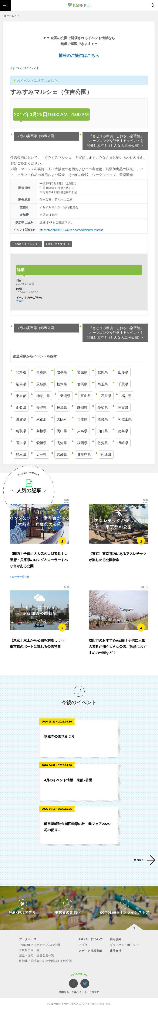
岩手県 (62, 372)
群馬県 (82, 384)
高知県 (62, 443)
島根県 (41, 431)
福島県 (21, 384)
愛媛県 (41, 443)
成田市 (144, 587)
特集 (66, 500)
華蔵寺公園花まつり (59, 736)
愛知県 (103, 407)
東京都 (21, 396)
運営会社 (115, 950)
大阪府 (20, 300)
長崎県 (123, 443)
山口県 (103, 431)
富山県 (86, 396)
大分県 (41, 454)
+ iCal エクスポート (58, 244)
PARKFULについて (91, 939)
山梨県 (21, 407)
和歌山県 (125, 419)
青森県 (41, 372)
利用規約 (115, 939)
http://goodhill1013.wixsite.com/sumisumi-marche (71, 230)
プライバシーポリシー (124, 945)
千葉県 (123, 384)
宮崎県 (62, 454)
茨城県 (41, 384)
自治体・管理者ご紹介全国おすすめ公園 (45, 960)
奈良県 (103, 419)
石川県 (106, 396)
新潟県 (65, 396)
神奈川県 (43, 396)
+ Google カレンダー (26, 244)
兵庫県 (82, 419)
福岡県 (82, 443)
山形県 (123, 372)
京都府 (41, 419)
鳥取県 (21, 431)
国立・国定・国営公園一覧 (36, 955)
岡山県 (62, 431)
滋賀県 (21, 419)
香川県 (21, 443)
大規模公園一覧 (29, 950)
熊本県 (21, 454)
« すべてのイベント (25, 68)
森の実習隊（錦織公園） (37, 136)
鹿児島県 (84, 454)
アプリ (83, 945)
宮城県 (82, 372)
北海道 (21, 372)
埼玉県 (103, 384)
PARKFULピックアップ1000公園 (39, 944)
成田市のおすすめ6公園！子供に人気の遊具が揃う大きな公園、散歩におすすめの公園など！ (118, 646)
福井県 (126, 396)
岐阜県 (62, 407)
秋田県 (103, 372)
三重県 (123, 407)
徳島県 (123, 431)
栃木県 (62, 384)
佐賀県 (103, 443)
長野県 (41, 407)
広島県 (82, 431)
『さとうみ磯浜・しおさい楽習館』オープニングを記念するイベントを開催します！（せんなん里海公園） (115, 140)
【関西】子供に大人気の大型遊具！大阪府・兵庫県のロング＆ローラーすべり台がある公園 (39, 559)
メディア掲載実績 (90, 950)
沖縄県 (106, 454)
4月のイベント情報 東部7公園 (68, 780)
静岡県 (82, 407)
